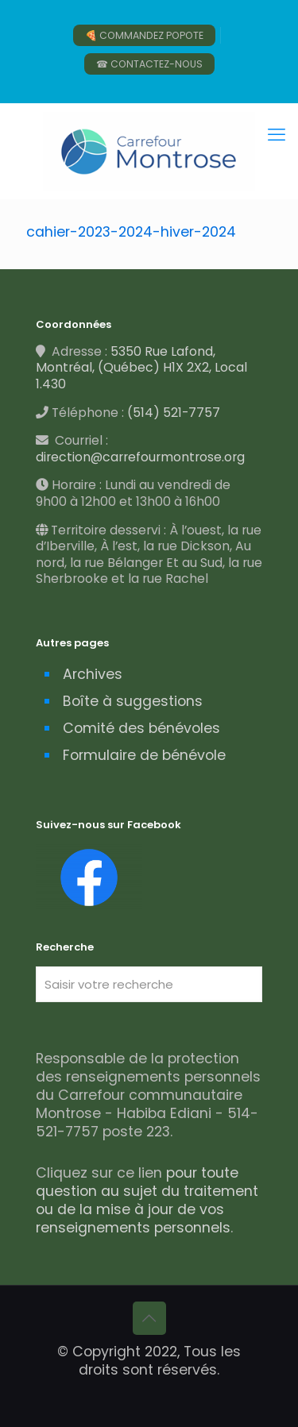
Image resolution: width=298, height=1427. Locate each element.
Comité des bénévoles (141, 728)
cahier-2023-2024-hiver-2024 (131, 231)
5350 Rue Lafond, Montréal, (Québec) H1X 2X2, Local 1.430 (141, 367)
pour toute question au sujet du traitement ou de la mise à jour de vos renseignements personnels (147, 1200)
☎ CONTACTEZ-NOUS (149, 64)
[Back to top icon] (149, 1318)
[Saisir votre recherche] (149, 984)
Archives (92, 674)
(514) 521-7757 (173, 412)
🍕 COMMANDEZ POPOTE (144, 35)
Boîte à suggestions (133, 701)
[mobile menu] (276, 134)
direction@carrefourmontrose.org (140, 457)
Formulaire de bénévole (144, 755)
